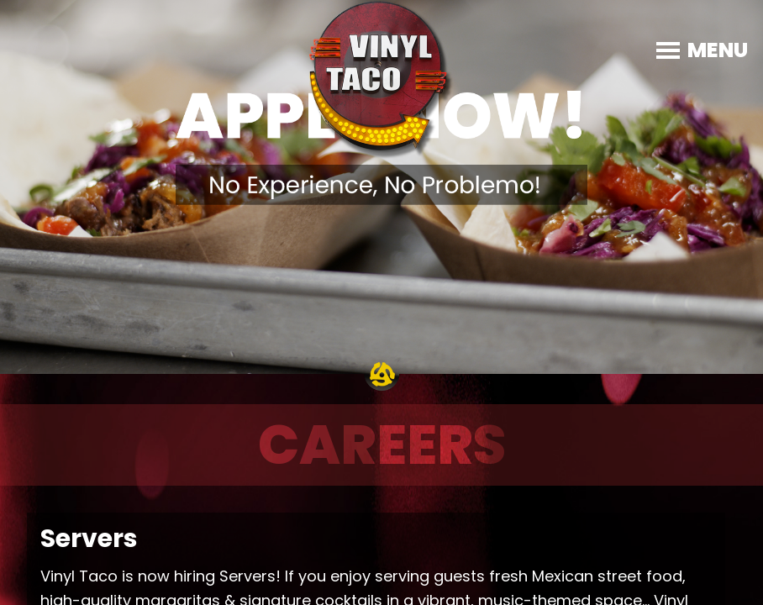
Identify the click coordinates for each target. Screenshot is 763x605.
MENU (717, 50)
